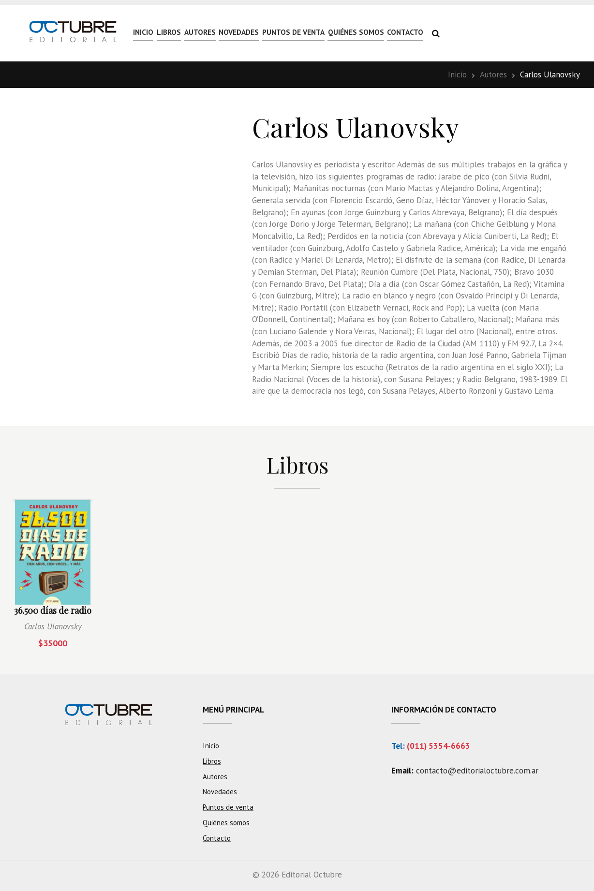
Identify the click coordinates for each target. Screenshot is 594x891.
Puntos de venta (358, 32)
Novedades (287, 32)
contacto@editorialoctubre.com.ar (477, 770)
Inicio (150, 32)
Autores (233, 32)
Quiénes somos (437, 32)
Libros (189, 32)
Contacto (502, 32)
